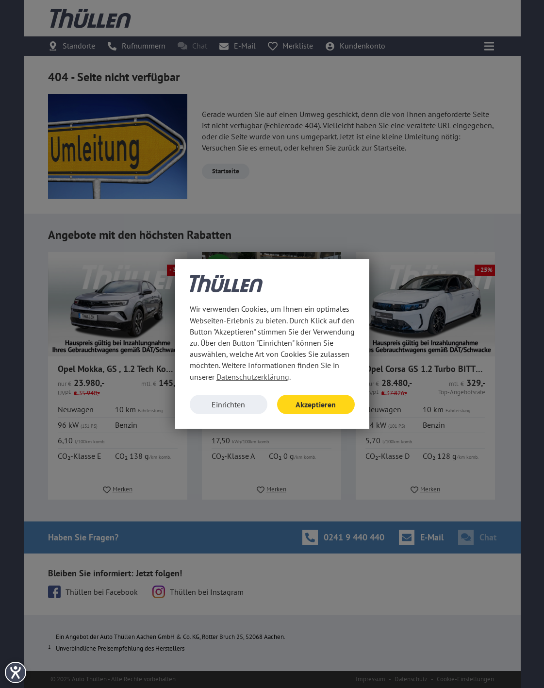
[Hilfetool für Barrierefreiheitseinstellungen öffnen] (15, 672)
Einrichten (228, 404)
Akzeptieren (316, 404)
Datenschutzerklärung (252, 377)
